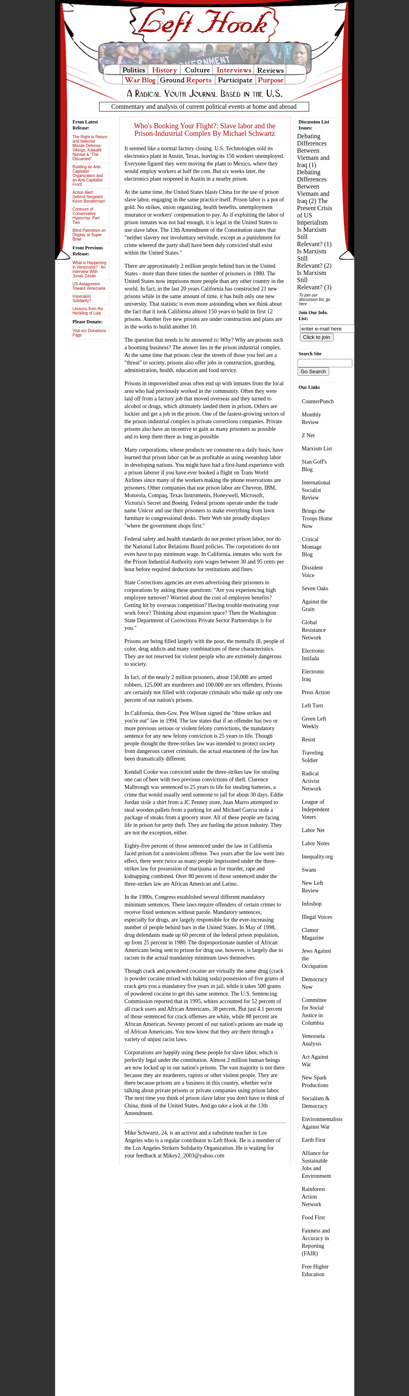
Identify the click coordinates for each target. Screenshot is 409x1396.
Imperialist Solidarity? (82, 298)
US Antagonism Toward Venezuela (89, 286)
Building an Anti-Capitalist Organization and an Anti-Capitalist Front (88, 176)
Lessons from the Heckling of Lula (88, 311)
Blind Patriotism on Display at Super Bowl (89, 234)
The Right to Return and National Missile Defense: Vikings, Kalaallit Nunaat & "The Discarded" (90, 148)
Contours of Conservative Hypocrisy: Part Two (86, 216)
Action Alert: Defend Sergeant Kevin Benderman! (89, 196)
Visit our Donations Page (89, 333)
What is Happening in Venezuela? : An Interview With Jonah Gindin (90, 269)
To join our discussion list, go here (314, 299)
